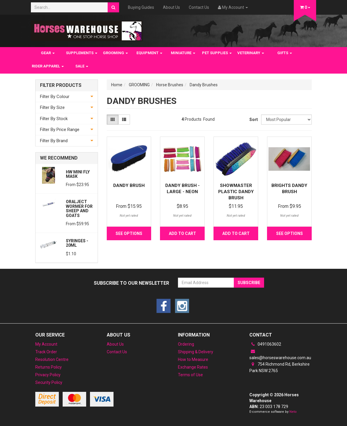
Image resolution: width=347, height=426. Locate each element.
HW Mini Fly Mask (78, 174)
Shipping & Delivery (195, 351)
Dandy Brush (129, 185)
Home (116, 84)
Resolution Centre (52, 359)
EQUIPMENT (149, 53)
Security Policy (48, 382)
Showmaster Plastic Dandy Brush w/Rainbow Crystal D (236, 198)
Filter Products (60, 85)
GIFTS (284, 53)
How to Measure (193, 359)
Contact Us (199, 7)
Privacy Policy (48, 374)
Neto (293, 412)
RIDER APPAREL (48, 66)
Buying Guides (141, 7)
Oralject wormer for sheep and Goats (79, 208)
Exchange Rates (193, 367)
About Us (171, 7)
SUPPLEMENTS (81, 53)
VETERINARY (250, 53)
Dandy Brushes (204, 84)
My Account (46, 344)
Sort (253, 119)
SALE (81, 66)
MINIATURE (183, 53)
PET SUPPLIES (217, 53)
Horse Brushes (169, 84)
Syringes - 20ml (77, 243)
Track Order (46, 351)
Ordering (186, 344)
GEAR (48, 53)
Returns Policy (48, 367)
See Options (129, 233)
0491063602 (265, 344)
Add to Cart (182, 233)
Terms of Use (190, 374)
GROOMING (115, 53)
